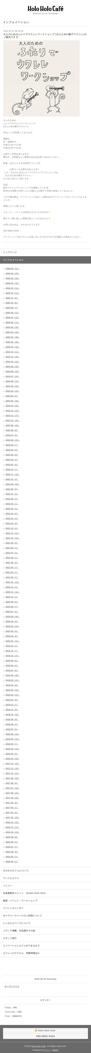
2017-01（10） (13, 818)
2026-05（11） (13, 269)
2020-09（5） (12, 602)
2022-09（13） (13, 484)
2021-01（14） (13, 582)
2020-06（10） (13, 617)
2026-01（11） (13, 288)
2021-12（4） (12, 528)
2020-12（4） (12, 587)
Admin (55, 1050)
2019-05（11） (13, 680)
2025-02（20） (13, 342)
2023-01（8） (12, 465)
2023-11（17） (13, 416)
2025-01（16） (13, 347)
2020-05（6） (12, 621)
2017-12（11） (13, 764)
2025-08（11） (13, 313)
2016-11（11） (13, 827)
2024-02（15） (13, 401)
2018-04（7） (12, 744)
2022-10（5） (12, 479)
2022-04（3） (12, 509)
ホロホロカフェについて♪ (16, 870)
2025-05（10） (13, 327)
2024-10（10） (13, 362)
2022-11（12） (13, 474)
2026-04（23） (13, 273)
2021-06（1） (12, 558)
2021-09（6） (12, 543)
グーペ (47, 1050)
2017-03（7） (12, 808)
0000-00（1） (12, 862)
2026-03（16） (13, 278)
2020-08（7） (12, 607)
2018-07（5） (12, 729)
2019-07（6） (12, 670)
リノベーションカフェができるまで (21, 945)
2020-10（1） (12, 597)
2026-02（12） (13, 283)
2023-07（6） (12, 435)
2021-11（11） (13, 533)
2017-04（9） (12, 803)
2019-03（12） (13, 690)
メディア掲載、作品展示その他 (19, 930)
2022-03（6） (12, 514)
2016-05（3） (12, 857)
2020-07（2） (12, 612)
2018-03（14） (13, 749)
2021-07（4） (12, 553)
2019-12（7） (12, 646)
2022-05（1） (12, 504)
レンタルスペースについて (17, 923)
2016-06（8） (12, 852)
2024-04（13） (13, 391)
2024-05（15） (13, 386)
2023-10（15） (13, 421)
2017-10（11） (13, 773)
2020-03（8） (12, 631)
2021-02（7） (12, 577)
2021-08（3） (12, 548)
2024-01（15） (13, 406)
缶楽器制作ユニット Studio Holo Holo (24, 893)
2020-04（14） (13, 626)
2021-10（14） (13, 538)
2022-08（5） (12, 489)
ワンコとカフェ (11, 878)
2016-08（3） (12, 842)
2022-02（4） (12, 519)
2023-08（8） (12, 430)
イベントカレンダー (13, 908)
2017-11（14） (13, 769)
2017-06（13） (13, 793)
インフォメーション (13, 260)
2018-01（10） (13, 759)
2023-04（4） (12, 450)
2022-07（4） (12, 494)
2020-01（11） (13, 641)
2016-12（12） (13, 822)
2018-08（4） (12, 724)
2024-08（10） (13, 372)
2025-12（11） (13, 293)
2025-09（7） (12, 308)
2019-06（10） (13, 675)
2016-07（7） (12, 847)
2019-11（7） (12, 651)
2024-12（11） (13, 352)
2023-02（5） (12, 460)
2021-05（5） (12, 563)
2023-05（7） (12, 445)
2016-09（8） (12, 837)
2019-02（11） (13, 695)
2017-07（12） (13, 788)
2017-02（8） (12, 813)
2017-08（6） (12, 783)
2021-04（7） (12, 568)
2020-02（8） (12, 636)
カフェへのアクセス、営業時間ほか (21, 953)
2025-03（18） (13, 337)
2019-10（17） (13, 656)
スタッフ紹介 (10, 938)
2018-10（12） (13, 715)
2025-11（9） (12, 298)
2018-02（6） (12, 754)
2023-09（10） (13, 425)
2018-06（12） (13, 734)
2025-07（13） (13, 318)
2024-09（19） (13, 367)
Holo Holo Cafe (38, 1046)
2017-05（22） (13, 798)
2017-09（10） (13, 778)
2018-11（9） (12, 710)
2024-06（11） (13, 381)
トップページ (10, 252)
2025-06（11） (13, 322)
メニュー (7, 885)
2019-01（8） (12, 700)
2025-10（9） (12, 303)
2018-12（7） (12, 705)
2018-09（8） (12, 719)
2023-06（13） (13, 440)
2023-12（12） (13, 411)
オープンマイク (12, 986)
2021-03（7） (12, 572)
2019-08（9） (12, 666)
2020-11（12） (13, 592)
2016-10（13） (13, 832)
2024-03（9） (12, 396)
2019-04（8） (12, 685)
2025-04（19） (13, 332)
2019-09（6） (12, 661)
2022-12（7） (12, 470)
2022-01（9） (12, 523)
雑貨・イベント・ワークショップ (20, 900)
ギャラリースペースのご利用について (22, 915)
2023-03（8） (12, 455)
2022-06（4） (12, 499)
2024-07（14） (13, 376)
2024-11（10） (13, 357)
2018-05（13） (13, 739)
